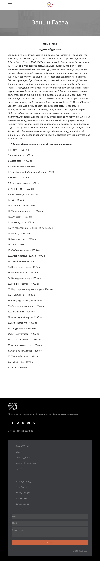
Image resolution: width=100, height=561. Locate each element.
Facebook (13, 423)
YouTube (28, 423)
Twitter (18, 423)
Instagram (34, 423)
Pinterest (23, 423)
